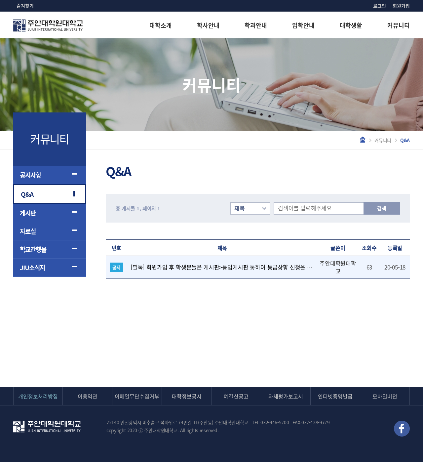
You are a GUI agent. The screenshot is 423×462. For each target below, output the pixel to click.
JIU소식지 (32, 267)
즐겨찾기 (25, 5)
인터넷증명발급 (335, 396)
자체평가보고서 (285, 396)
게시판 (28, 213)
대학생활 (351, 25)
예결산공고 (236, 396)
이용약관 (87, 396)
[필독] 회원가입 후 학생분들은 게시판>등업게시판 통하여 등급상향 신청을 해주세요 (229, 267)
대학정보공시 (187, 396)
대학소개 (160, 25)
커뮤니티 (398, 25)
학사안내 (208, 25)
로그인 (379, 5)
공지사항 (30, 175)
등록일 (395, 248)
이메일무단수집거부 (137, 396)
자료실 (28, 231)
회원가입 (401, 5)
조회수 (369, 248)
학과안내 (256, 25)
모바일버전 (384, 396)
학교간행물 (33, 249)
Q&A (27, 194)
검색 (381, 208)
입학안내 (303, 25)
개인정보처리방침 (38, 396)
